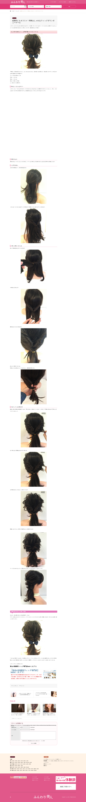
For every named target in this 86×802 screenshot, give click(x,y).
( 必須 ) (13, 727)
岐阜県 (16, 765)
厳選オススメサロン (72, 1)
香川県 (32, 768)
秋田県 (24, 760)
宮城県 (16, 760)
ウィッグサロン (46, 759)
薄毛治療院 (45, 760)
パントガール (71, 760)
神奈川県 (27, 762)
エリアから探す (53, 1)
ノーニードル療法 (50, 760)
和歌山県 (27, 767)
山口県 (26, 768)
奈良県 (19, 767)
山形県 (27, 760)
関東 (10, 762)
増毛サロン (45, 765)
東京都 (16, 762)
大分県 (29, 770)
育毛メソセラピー (60, 760)
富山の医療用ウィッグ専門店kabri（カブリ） (23, 666)
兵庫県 (22, 767)
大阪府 (16, 767)
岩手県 (22, 760)
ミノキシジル (46, 762)
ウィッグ (14, 18)
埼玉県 (13, 762)
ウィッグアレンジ (15, 685)
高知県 (38, 768)
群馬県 (22, 762)
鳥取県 (15, 768)
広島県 (24, 768)
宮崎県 (32, 770)
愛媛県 (35, 768)
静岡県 (19, 765)
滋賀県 (13, 767)
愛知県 (13, 765)
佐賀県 (21, 770)
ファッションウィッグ (52, 759)
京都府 (24, 767)
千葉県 (24, 762)
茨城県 (19, 762)
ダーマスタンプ (66, 760)
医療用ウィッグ (58, 759)
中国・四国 (11, 768)
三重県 (22, 765)
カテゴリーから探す (62, 1)
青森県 (13, 760)
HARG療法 (55, 760)
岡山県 (21, 768)
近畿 (10, 767)
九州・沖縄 (11, 770)
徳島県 (29, 768)
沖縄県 (18, 770)
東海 (10, 765)
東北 (10, 760)
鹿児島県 (35, 770)
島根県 (18, 768)
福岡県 (15, 770)
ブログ (13, 11)
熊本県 (26, 770)
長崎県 (24, 770)
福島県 (19, 760)
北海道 (11, 759)
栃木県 (31, 762)
